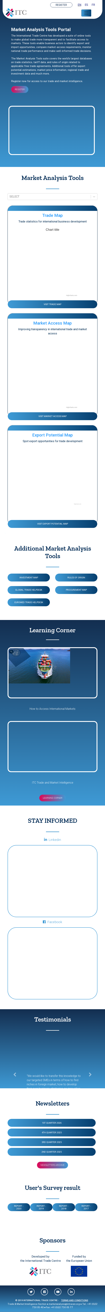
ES (86, 5)
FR (93, 5)
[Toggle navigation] (86, 13)
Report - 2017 (86, 1207)
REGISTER (61, 5)
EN (79, 5)
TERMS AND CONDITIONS (74, 1300)
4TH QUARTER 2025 (52, 1132)
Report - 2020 (18, 1207)
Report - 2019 (41, 1207)
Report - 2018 (63, 1207)
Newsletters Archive (52, 1165)
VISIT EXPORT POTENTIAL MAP (52, 523)
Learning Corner (52, 798)
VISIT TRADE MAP (52, 304)
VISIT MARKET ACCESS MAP (52, 416)
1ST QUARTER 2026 (51, 1123)
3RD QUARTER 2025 (52, 1142)
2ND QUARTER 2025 (52, 1152)
